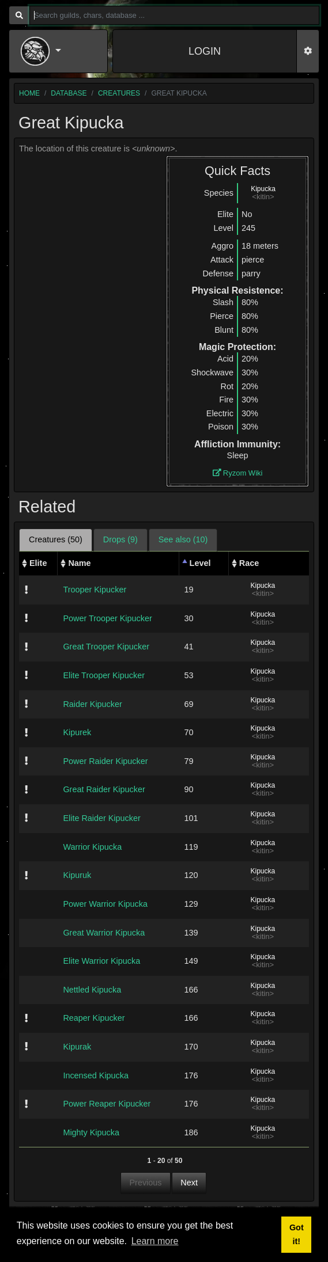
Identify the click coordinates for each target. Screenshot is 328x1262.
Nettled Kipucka (92, 989)
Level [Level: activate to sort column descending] (200, 563)
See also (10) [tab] (183, 539)
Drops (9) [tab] (120, 539)
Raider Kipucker (92, 704)
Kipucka (263, 189)
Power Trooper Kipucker (107, 618)
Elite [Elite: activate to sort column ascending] (38, 563)
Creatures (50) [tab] (55, 539)
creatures (119, 93)
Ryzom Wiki (238, 473)
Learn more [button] (155, 1241)
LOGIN (204, 51)
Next (189, 1182)
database (68, 93)
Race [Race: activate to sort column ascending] (249, 563)
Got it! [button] (296, 1234)
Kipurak (77, 1046)
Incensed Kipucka (96, 1075)
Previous (146, 1182)
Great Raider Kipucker (104, 789)
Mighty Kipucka (91, 1132)
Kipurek (77, 732)
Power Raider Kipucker (105, 761)
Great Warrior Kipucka (104, 932)
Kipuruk (77, 875)
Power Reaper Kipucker (106, 1103)
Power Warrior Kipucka (105, 904)
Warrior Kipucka (92, 847)
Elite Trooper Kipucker (104, 675)
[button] (58, 51)
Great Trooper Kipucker (106, 646)
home (29, 93)
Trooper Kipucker (94, 589)
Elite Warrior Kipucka (101, 960)
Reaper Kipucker (94, 1017)
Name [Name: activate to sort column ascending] (79, 563)
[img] (26, 590)
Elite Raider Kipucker (101, 818)
